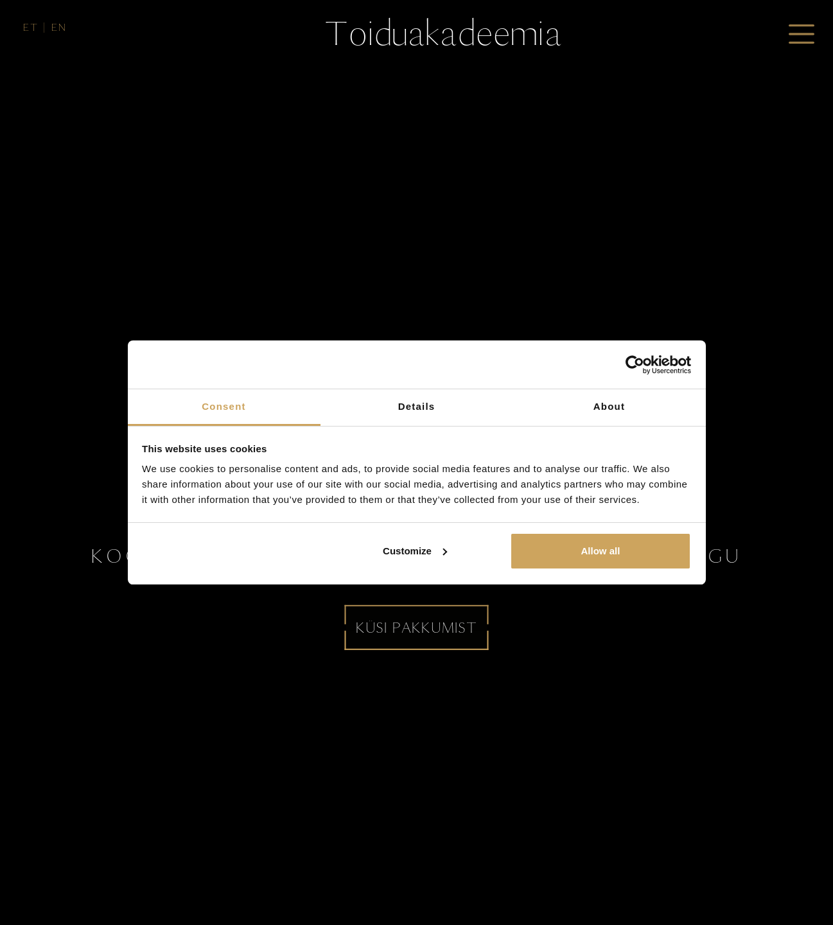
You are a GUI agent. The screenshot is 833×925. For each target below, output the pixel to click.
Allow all (600, 550)
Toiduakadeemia (443, 33)
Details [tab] (416, 406)
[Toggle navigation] (801, 34)
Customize (415, 550)
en (58, 27)
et (30, 27)
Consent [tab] (223, 406)
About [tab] (609, 406)
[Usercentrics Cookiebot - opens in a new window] (635, 364)
